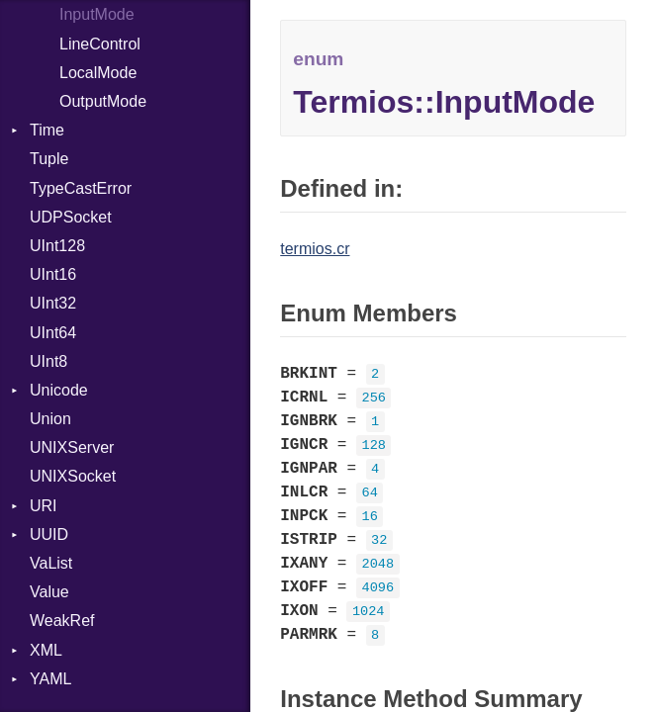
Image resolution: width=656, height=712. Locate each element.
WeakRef (62, 620)
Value (49, 591)
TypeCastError (81, 188)
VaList (51, 563)
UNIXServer (72, 447)
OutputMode (102, 101)
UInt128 (57, 245)
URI (43, 505)
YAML (50, 678)
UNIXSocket (73, 476)
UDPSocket (71, 217)
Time (47, 130)
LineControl (100, 44)
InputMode (97, 14)
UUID (49, 534)
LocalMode (98, 72)
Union (50, 418)
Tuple (49, 158)
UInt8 (48, 361)
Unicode (59, 390)
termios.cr (314, 248)
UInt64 (53, 332)
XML (46, 650)
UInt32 (53, 303)
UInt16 (53, 274)
